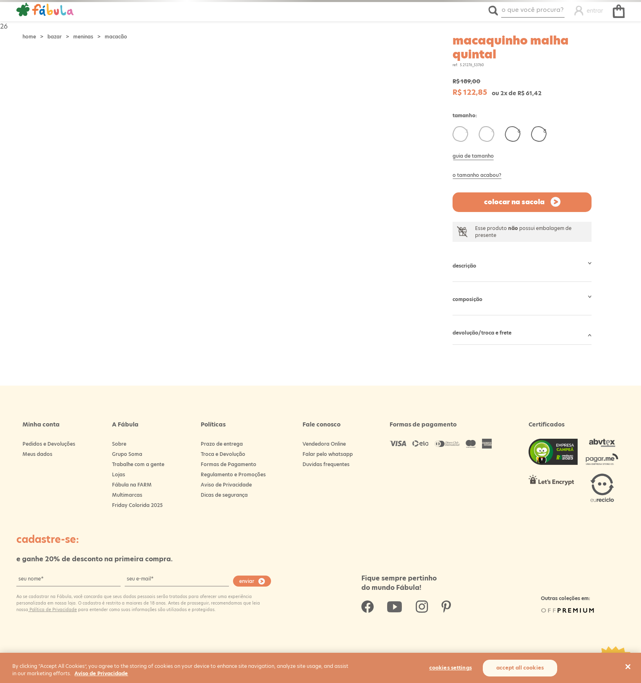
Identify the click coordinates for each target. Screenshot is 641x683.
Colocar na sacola (514, 202)
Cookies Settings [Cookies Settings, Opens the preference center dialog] (450, 667)
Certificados (547, 424)
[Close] (628, 667)
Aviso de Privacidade (226, 484)
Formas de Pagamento (228, 464)
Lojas (118, 474)
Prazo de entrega (222, 443)
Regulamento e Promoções (233, 474)
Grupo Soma (127, 454)
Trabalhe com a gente (138, 464)
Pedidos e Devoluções (48, 443)
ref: (455, 65)
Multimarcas (127, 494)
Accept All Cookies (520, 667)
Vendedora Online (324, 443)
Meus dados (37, 454)
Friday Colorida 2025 (137, 505)
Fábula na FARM (132, 484)
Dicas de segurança (224, 494)
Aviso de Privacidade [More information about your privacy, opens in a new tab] (101, 673)
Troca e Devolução (223, 454)
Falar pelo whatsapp (328, 454)
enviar (246, 581)
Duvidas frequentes (326, 464)
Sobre (119, 443)
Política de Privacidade (52, 609)
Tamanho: (465, 115)
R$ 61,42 (530, 93)
